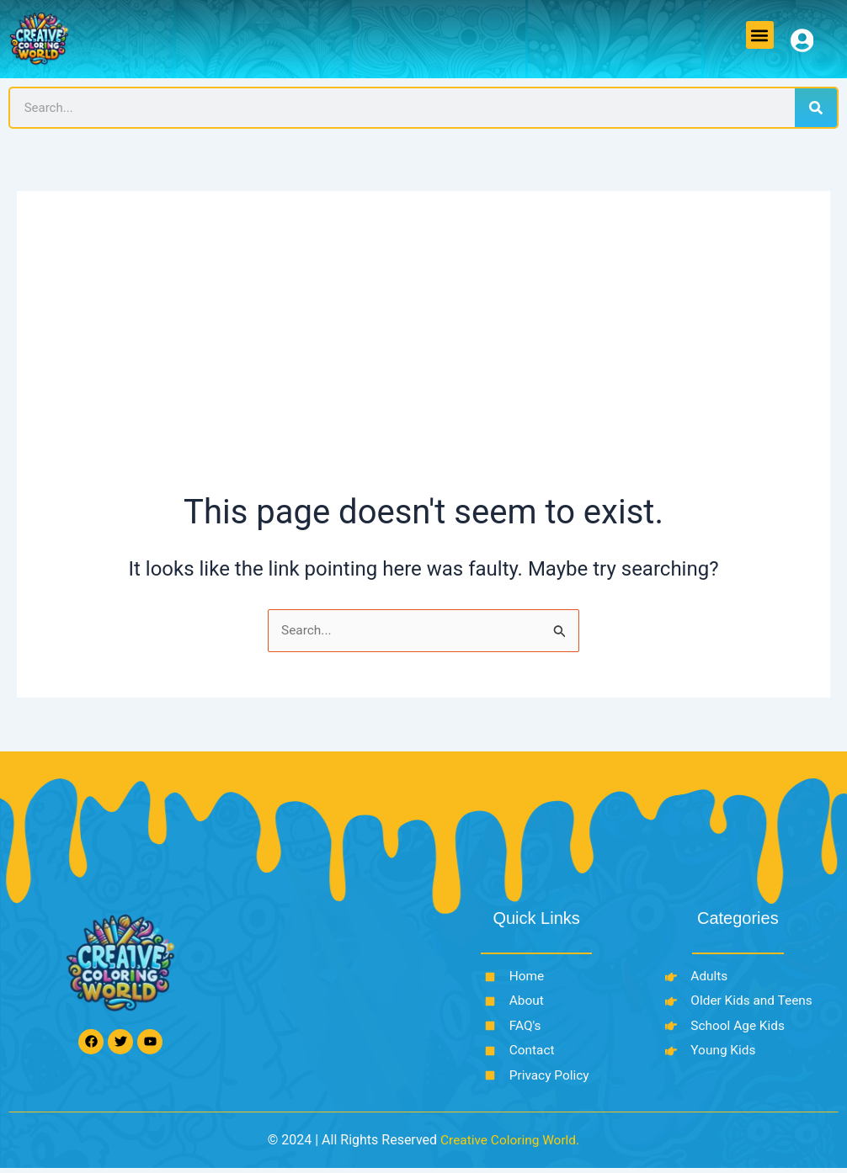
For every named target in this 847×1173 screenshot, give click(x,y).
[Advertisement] (424, 362)
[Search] (816, 107)
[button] (760, 35)
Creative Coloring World (508, 1145)
